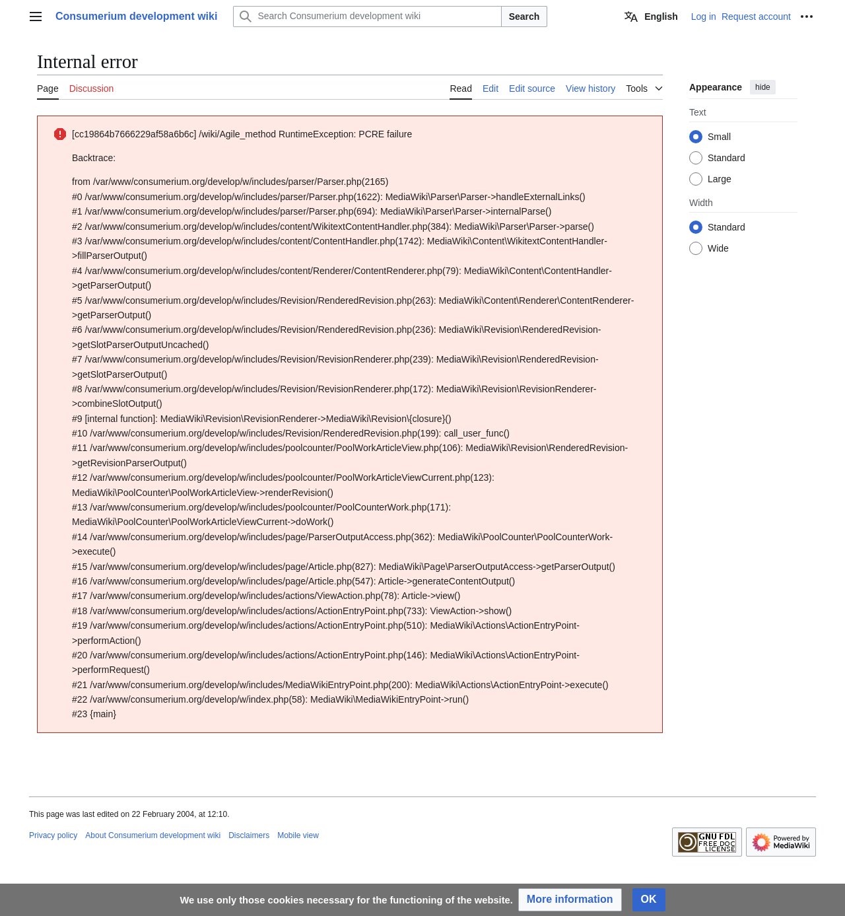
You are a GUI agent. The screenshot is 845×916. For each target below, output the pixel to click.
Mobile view (298, 835)
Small (719, 136)
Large (719, 179)
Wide (718, 248)
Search (524, 16)
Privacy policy (53, 835)
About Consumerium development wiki (152, 835)
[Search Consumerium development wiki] (367, 16)
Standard (726, 158)
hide (762, 87)
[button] (570, 899)
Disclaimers (248, 835)
